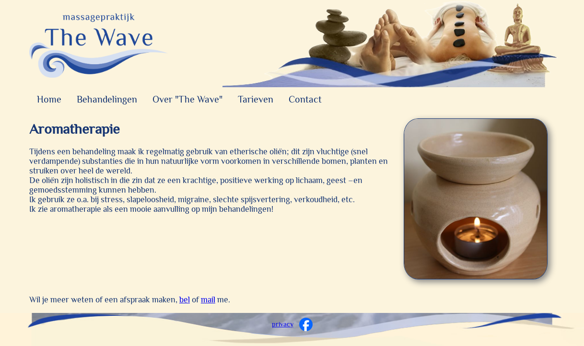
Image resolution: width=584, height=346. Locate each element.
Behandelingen (107, 99)
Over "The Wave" (187, 99)
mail (208, 299)
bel (184, 299)
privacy (282, 324)
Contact (305, 99)
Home (49, 99)
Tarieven (255, 99)
